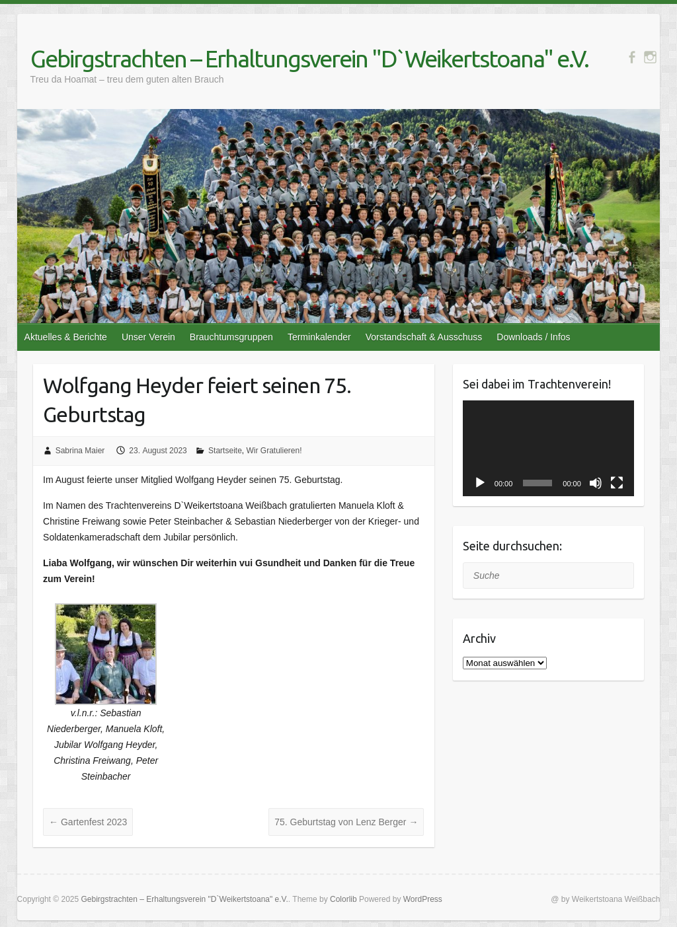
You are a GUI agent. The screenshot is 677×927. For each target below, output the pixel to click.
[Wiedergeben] (480, 483)
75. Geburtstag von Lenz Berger (346, 822)
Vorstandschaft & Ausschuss (424, 337)
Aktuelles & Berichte (65, 337)
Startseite (225, 450)
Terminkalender (319, 337)
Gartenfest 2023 (88, 822)
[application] (548, 448)
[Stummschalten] (595, 483)
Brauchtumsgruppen (231, 337)
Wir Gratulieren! (273, 450)
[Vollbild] (616, 483)
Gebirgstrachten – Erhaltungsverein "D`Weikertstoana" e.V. (309, 58)
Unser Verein (148, 337)
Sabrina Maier (80, 450)
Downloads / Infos (533, 337)
